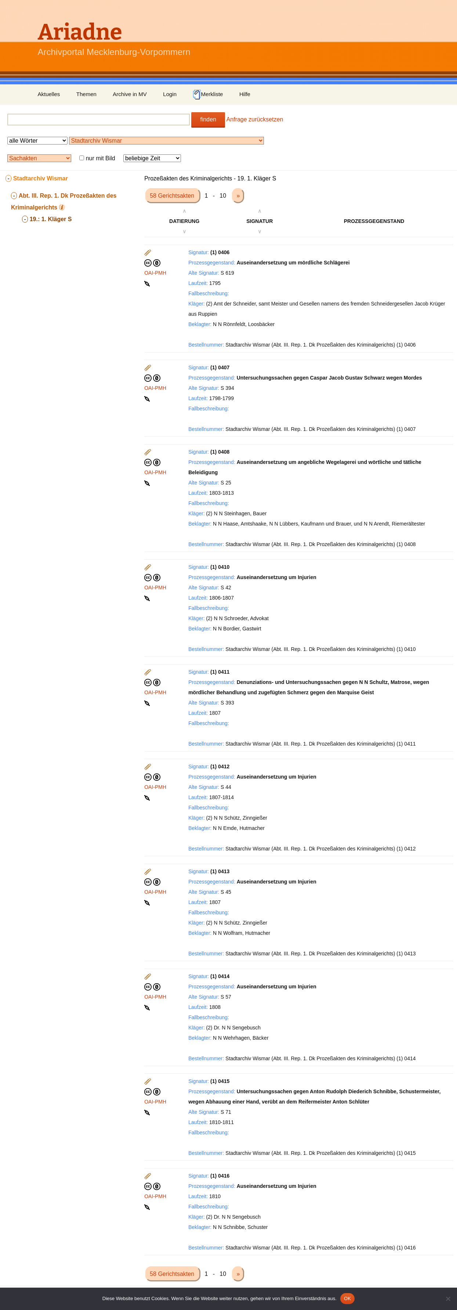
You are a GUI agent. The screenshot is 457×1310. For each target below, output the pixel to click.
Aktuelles (49, 94)
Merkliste (208, 94)
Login (170, 94)
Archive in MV (130, 94)
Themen (86, 94)
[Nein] (447, 1298)
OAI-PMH (155, 273)
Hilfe (244, 94)
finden (208, 119)
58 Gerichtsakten (173, 196)
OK (347, 1298)
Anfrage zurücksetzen (254, 119)
